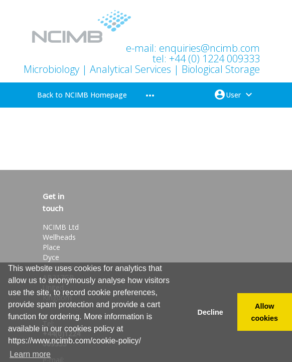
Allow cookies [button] (264, 312)
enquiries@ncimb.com (209, 48)
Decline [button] (210, 312)
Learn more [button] (30, 354)
